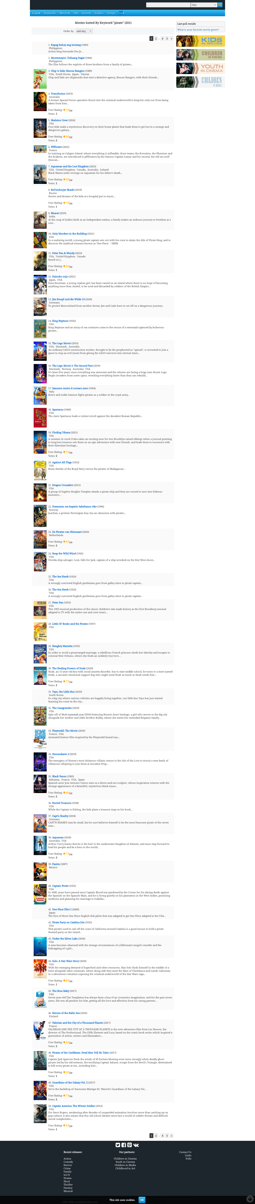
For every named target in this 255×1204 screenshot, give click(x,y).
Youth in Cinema (125, 1161)
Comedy (68, 1161)
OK (142, 1200)
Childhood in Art (125, 1168)
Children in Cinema (125, 1158)
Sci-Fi (67, 1174)
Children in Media (125, 1164)
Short (67, 1181)
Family (67, 1171)
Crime (67, 1168)
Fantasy (68, 1187)
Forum (111, 13)
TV (74, 13)
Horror (68, 1164)
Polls (188, 1158)
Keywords (49, 13)
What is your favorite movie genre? (198, 29)
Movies (63, 13)
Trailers (98, 13)
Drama (67, 1177)
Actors (85, 13)
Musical (68, 1190)
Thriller (68, 1184)
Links (188, 1155)
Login (35, 13)
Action (67, 1158)
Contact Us (185, 1151)
